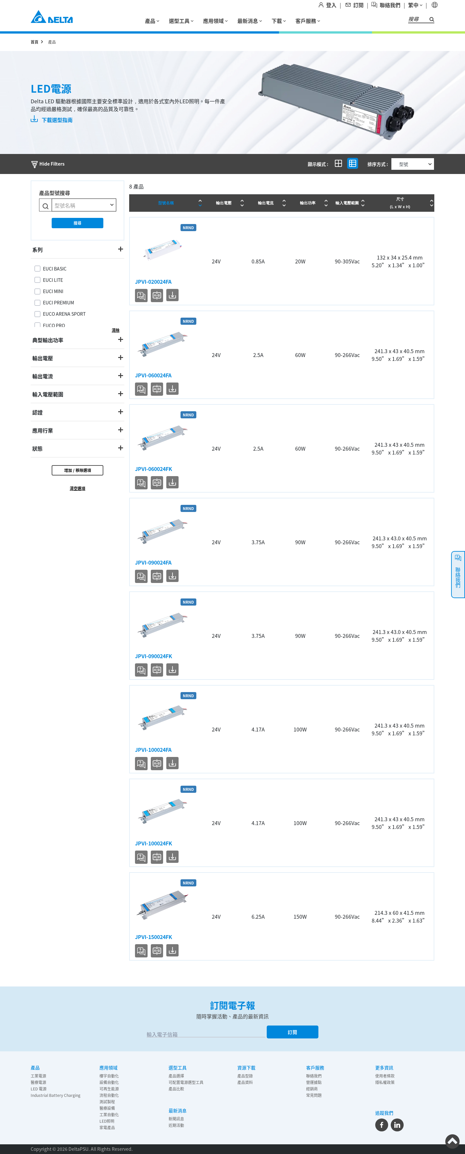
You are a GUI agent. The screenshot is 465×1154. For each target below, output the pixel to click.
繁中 (415, 5)
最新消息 (249, 21)
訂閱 (292, 1032)
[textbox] (84, 205)
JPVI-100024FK (153, 843)
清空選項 (77, 488)
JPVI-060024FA (153, 375)
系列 (37, 249)
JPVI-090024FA (153, 562)
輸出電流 (42, 376)
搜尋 (77, 223)
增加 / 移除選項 (77, 470)
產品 (152, 21)
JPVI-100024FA (153, 749)
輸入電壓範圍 (47, 394)
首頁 (34, 42)
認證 (37, 412)
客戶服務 (307, 21)
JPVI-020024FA (153, 281)
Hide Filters (48, 163)
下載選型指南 (52, 120)
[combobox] (84, 205)
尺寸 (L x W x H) (400, 203)
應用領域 (215, 21)
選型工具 (181, 21)
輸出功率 (307, 202)
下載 (279, 21)
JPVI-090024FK (153, 656)
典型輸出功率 (47, 340)
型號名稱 (166, 202)
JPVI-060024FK (153, 469)
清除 (115, 330)
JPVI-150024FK (153, 937)
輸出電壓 (42, 358)
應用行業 (42, 430)
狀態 (37, 448)
